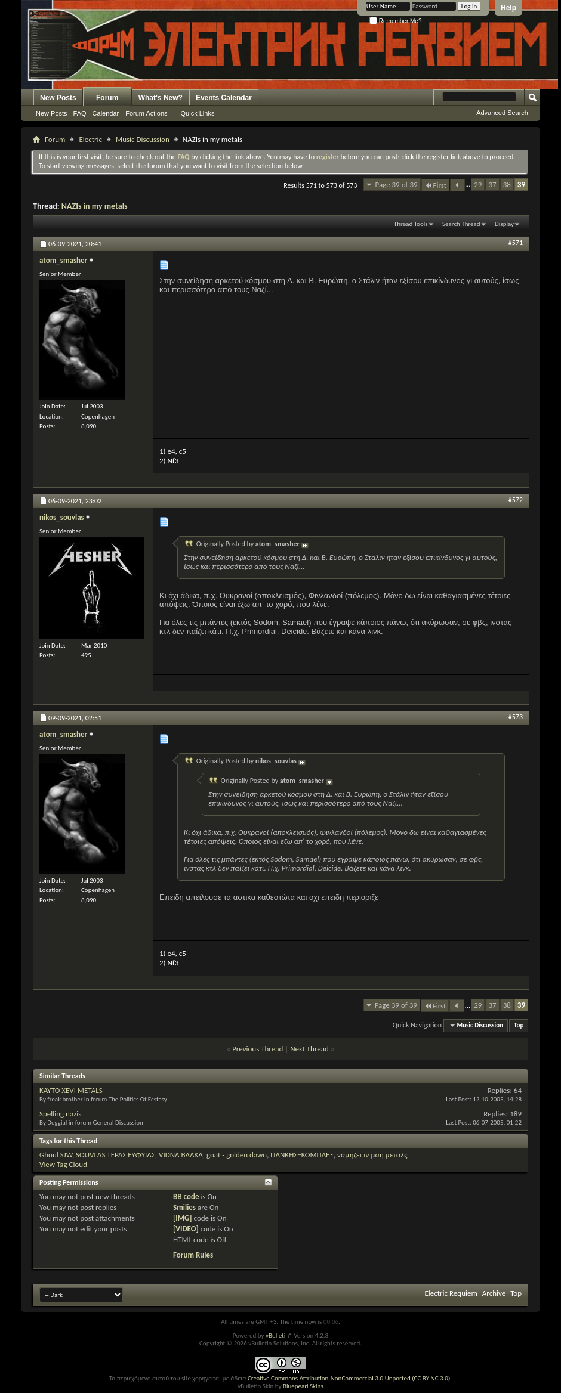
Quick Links (198, 113)
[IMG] (182, 1218)
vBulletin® (279, 1335)
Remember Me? (395, 21)
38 (507, 184)
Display (504, 224)
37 (492, 184)
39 (521, 184)
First (435, 185)
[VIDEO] (186, 1228)
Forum (107, 98)
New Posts (58, 98)
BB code (186, 1196)
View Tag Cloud (63, 1164)
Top (518, 1025)
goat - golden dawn (236, 1154)
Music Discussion (142, 139)
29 (478, 184)
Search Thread (461, 224)
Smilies (184, 1207)
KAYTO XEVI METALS (71, 1090)
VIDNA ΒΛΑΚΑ (181, 1154)
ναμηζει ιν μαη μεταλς (372, 1154)
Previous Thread (257, 1048)
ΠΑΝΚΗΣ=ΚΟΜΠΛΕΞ (302, 1154)
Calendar (106, 113)
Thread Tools (411, 224)
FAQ (80, 113)
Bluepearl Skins (303, 1386)
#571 (515, 243)
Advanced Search (502, 112)
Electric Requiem (450, 1293)
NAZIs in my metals (94, 206)
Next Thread (309, 1048)
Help (508, 8)
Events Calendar (224, 98)
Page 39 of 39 (396, 184)
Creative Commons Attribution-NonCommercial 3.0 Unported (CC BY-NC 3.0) (349, 1378)
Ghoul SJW (55, 1154)
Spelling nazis (60, 1113)
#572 (515, 500)
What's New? (160, 98)
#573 (515, 717)
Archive (493, 1293)
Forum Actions (146, 113)
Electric (90, 139)
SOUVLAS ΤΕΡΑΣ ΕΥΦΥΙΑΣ (115, 1154)
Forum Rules (193, 1254)
